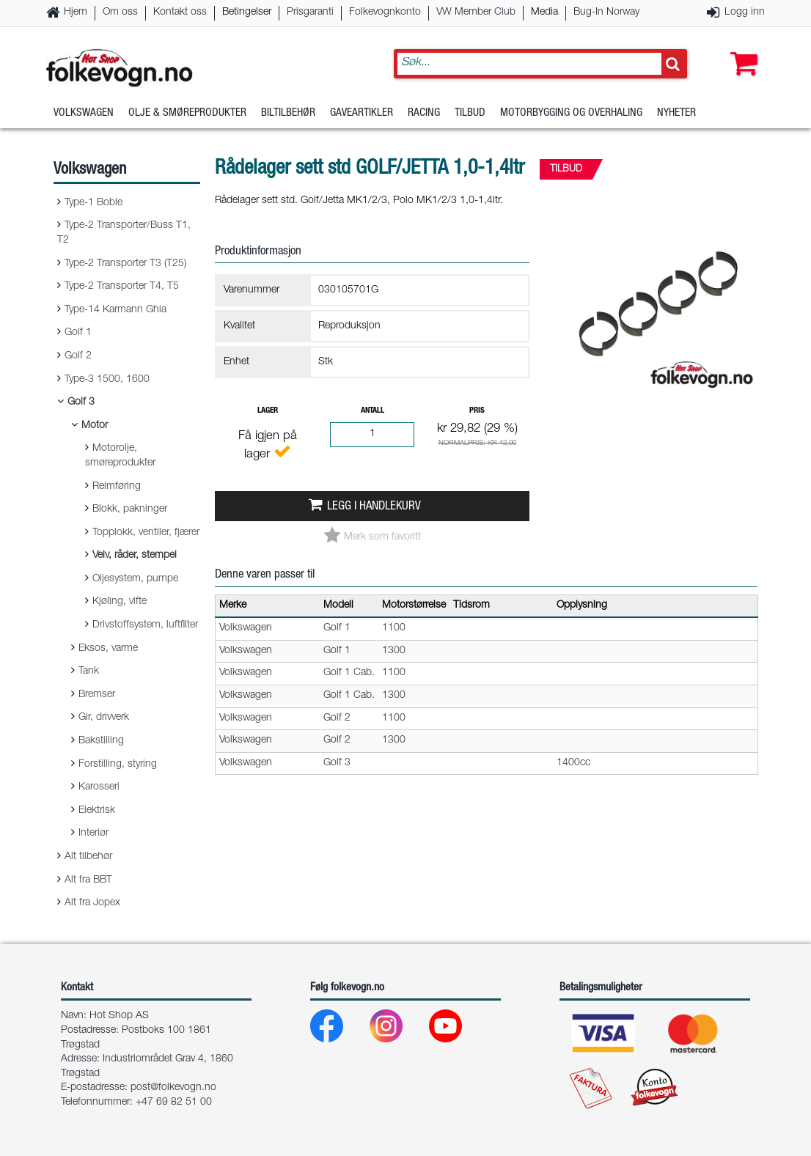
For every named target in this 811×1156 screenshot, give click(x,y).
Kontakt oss (180, 12)
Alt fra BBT (88, 880)
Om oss (120, 12)
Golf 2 (78, 356)
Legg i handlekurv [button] (374, 507)
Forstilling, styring (117, 764)
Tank (88, 671)
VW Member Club (475, 12)
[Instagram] (398, 1029)
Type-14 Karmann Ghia (115, 310)
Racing (424, 113)
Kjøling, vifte (119, 602)
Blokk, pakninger (129, 509)
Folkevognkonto (385, 12)
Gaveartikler (361, 113)
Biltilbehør (288, 113)
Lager (267, 411)
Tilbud (470, 113)
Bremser (96, 695)
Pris (477, 411)
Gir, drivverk (103, 718)
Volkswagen (84, 113)
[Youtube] (457, 1029)
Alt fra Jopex (92, 903)
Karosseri (99, 787)
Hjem (75, 12)
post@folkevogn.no (173, 1088)
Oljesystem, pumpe (135, 579)
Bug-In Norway (606, 12)
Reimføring (116, 487)
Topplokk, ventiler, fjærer (145, 533)
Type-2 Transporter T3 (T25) (125, 264)
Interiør (93, 833)
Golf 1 (78, 333)
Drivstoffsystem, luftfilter (145, 625)
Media (544, 12)
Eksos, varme (108, 649)
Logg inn (744, 12)
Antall (372, 411)
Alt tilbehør (88, 857)
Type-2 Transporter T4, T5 (122, 286)
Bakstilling (101, 741)
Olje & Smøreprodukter (187, 113)
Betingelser (246, 12)
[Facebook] (338, 1029)
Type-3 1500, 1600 (107, 380)
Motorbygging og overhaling (571, 113)
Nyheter (676, 113)
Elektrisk (96, 811)
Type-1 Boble (93, 203)
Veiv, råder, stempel (134, 556)
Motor (94, 426)
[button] (740, 49)
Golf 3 (81, 402)
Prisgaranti (310, 12)
